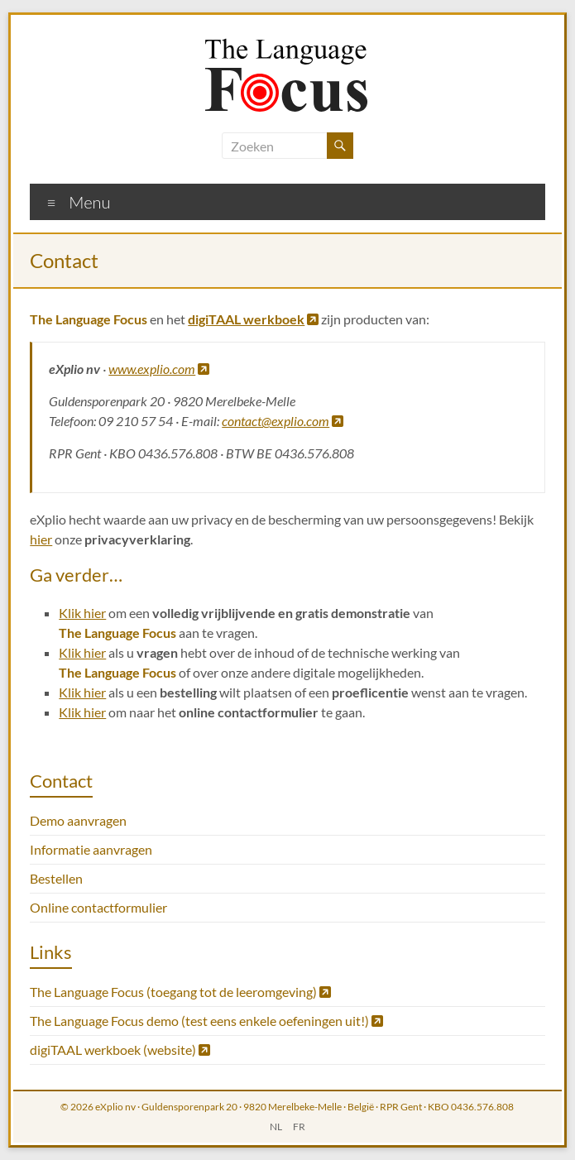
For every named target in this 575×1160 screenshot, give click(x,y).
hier (41, 539)
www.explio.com (158, 368)
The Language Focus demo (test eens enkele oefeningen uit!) (206, 1020)
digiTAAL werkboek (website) (120, 1049)
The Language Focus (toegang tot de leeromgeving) (180, 991)
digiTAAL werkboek (253, 319)
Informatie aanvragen (91, 849)
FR (299, 1126)
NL (276, 1126)
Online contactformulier (98, 907)
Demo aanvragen (78, 820)
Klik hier (82, 613)
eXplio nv (115, 1106)
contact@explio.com (282, 421)
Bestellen (56, 878)
